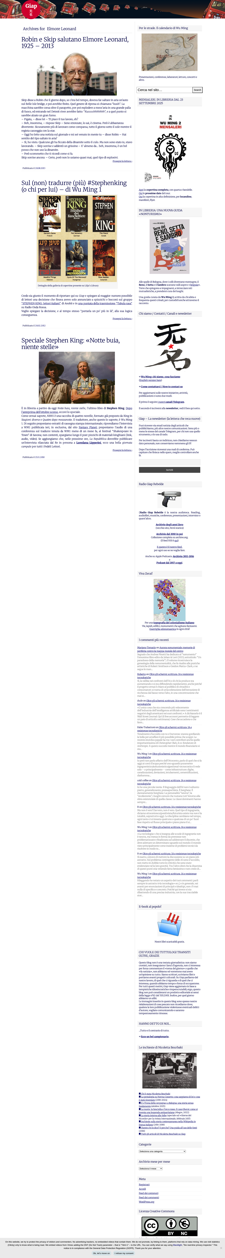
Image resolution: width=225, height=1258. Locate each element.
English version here (150, 380)
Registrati (144, 1184)
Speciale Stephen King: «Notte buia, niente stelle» (70, 343)
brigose (194, 284)
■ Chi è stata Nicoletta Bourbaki (154, 1093)
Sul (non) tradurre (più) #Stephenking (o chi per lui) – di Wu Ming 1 (74, 186)
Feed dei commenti (149, 1197)
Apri (141, 189)
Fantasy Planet (88, 427)
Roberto (141, 674)
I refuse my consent (124, 1253)
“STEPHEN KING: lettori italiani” (41, 303)
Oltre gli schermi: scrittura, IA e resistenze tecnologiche (172, 806)
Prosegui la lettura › (122, 161)
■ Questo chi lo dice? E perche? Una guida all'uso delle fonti (168, 1127)
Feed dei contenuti (148, 1193)
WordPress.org (146, 1201)
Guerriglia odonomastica (162, 629)
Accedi (142, 1188)
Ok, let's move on (101, 1253)
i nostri (171, 402)
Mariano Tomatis (146, 647)
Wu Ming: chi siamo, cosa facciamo (160, 376)
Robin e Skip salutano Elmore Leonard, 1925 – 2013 (75, 42)
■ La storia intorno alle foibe (153, 1115)
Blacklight (177, 1245)
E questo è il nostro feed (169, 547)
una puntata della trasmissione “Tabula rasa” (105, 303)
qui (176, 540)
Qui (141, 193)
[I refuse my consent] (221, 1248)
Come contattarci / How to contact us (162, 386)
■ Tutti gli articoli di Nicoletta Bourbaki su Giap (162, 1134)
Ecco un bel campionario (155, 1036)
